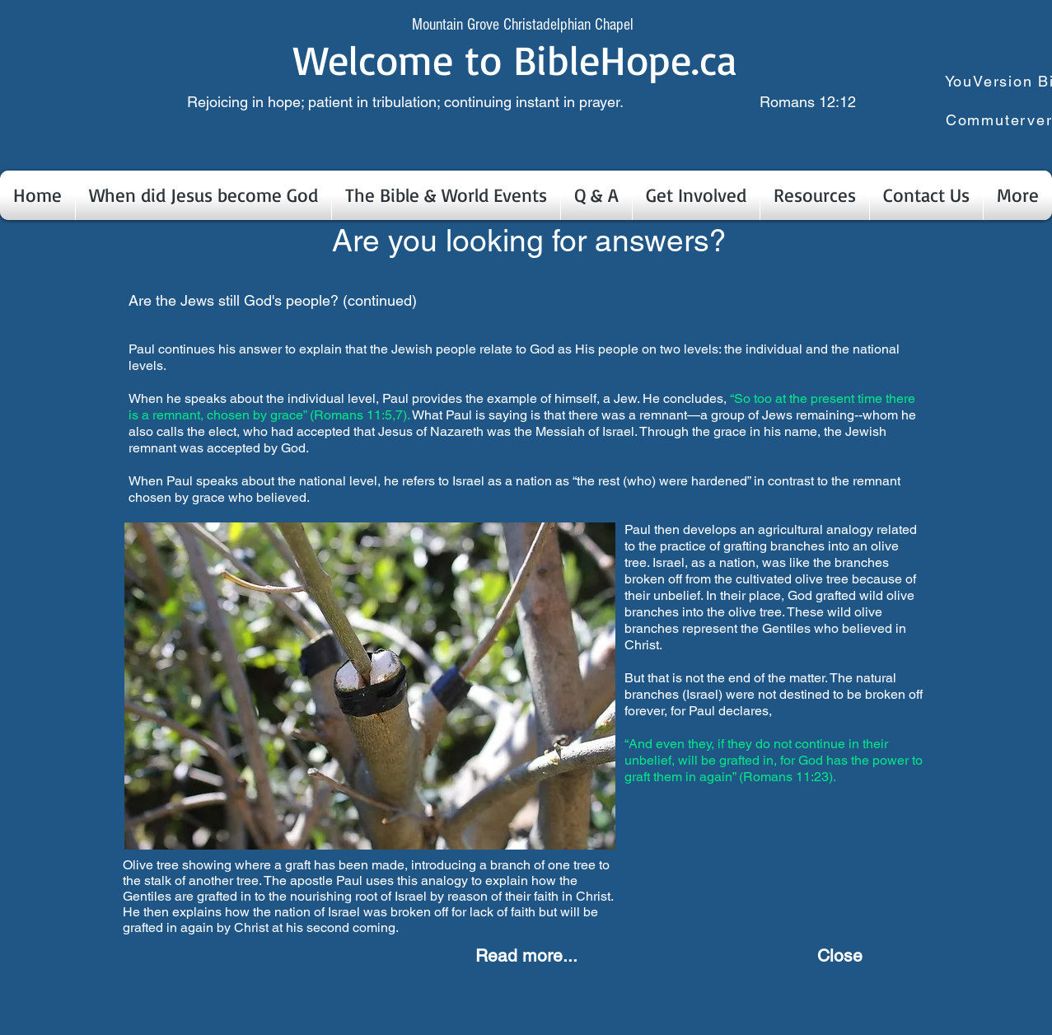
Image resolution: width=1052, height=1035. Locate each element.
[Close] (840, 955)
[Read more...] (526, 955)
